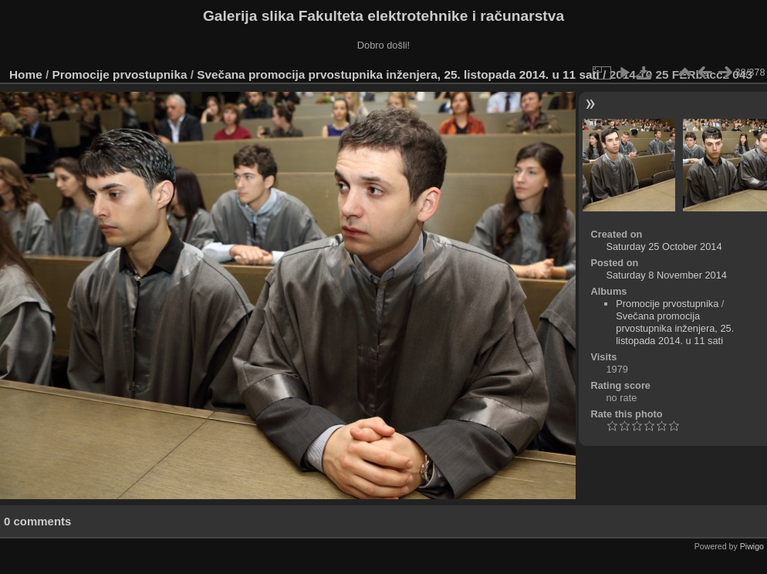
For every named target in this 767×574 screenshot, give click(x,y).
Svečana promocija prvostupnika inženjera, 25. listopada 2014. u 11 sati (398, 74)
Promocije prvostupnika (120, 74)
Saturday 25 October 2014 (663, 246)
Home (25, 74)
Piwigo (752, 546)
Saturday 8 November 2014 (666, 275)
